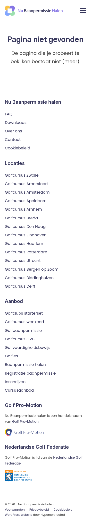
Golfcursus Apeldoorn (26, 201)
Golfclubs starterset (24, 313)
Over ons (13, 131)
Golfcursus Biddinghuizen (29, 278)
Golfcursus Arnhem (23, 209)
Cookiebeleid (17, 148)
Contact (13, 139)
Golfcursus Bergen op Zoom (31, 269)
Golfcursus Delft (20, 286)
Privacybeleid (39, 510)
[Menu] (83, 11)
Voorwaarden (15, 510)
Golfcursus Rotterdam (26, 252)
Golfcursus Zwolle (22, 175)
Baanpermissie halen (25, 364)
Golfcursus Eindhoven (26, 235)
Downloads (15, 122)
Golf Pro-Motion (25, 421)
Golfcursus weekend (24, 322)
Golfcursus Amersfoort (26, 184)
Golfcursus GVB (19, 339)
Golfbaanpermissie (23, 330)
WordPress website (18, 515)
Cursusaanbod (19, 390)
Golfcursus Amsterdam (27, 192)
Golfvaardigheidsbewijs (27, 347)
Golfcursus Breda (21, 218)
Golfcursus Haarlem (24, 243)
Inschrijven (15, 382)
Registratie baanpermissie (30, 373)
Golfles (11, 356)
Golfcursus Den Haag (25, 226)
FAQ (8, 114)
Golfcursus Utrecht (23, 260)
